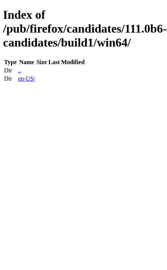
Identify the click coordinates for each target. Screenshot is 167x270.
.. (19, 70)
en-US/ (26, 78)
